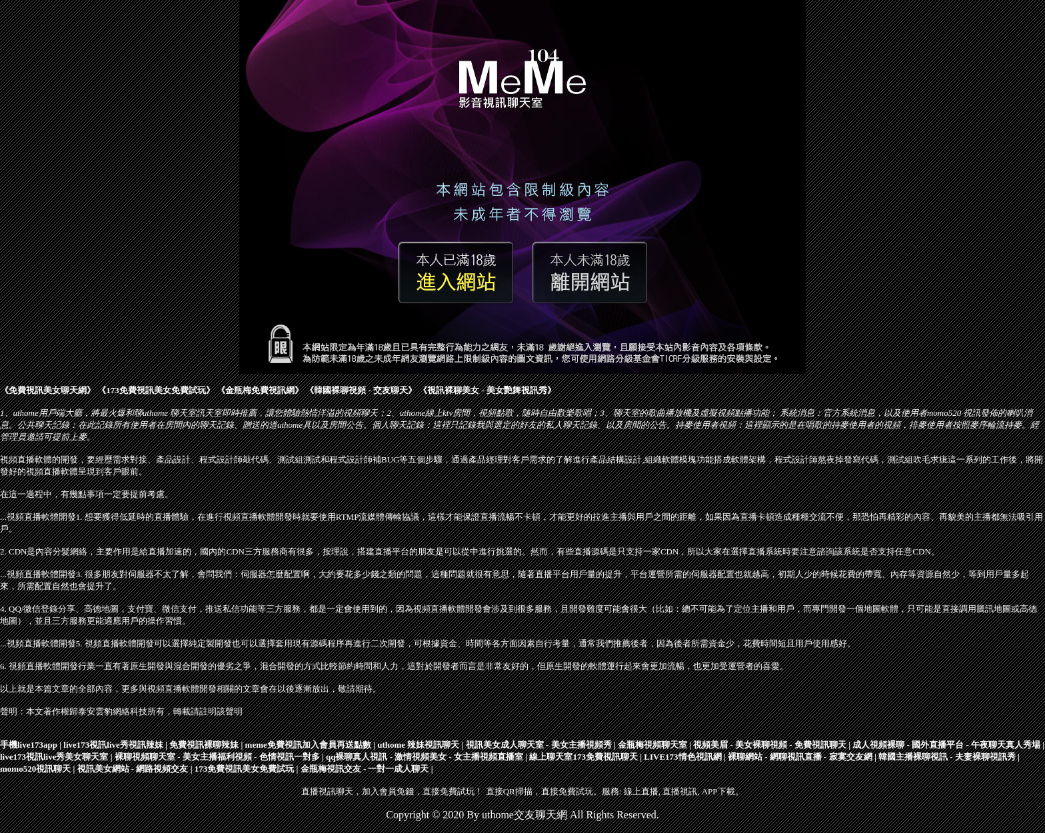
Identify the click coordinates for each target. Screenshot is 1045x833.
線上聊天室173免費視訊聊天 (583, 757)
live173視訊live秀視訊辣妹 (113, 745)
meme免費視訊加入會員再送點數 (308, 745)
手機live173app (28, 745)
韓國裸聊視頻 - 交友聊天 (361, 390)
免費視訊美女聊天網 (48, 390)
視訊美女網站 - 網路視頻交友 (133, 769)
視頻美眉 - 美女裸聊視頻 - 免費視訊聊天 (769, 745)
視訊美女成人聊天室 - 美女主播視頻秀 (539, 745)
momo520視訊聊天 (35, 769)
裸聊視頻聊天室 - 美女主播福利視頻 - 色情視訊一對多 (217, 757)
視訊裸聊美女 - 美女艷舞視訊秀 (487, 390)
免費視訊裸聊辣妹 (204, 745)
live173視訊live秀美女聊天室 (54, 757)
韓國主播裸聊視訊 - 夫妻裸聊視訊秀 (947, 757)
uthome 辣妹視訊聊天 (418, 745)
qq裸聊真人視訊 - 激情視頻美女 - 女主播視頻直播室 (424, 757)
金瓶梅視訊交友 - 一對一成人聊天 (365, 769)
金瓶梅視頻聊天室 (652, 745)
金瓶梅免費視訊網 (260, 390)
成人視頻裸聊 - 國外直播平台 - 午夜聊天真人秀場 (946, 745)
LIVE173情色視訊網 (682, 757)
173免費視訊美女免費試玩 (156, 390)
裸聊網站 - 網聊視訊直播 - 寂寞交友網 (800, 757)
